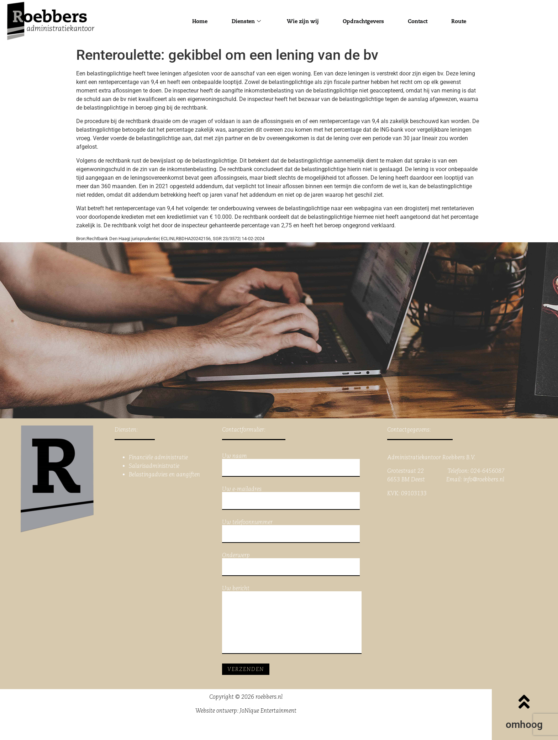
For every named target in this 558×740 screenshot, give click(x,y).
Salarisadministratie (154, 465)
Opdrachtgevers (364, 21)
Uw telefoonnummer (291, 531)
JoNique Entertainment (268, 710)
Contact (420, 21)
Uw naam (291, 465)
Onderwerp (291, 564)
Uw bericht (292, 620)
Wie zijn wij (301, 21)
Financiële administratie (158, 457)
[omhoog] (524, 701)
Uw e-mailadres (291, 498)
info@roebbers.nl (483, 479)
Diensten (243, 21)
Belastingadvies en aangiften (164, 474)
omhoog (524, 724)
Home (195, 21)
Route (464, 21)
